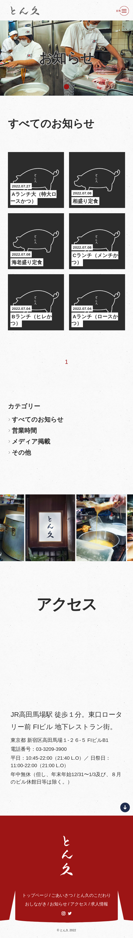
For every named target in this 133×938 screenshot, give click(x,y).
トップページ (35, 895)
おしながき (36, 904)
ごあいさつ (62, 895)
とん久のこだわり (93, 895)
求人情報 (99, 904)
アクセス (79, 904)
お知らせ (58, 904)
